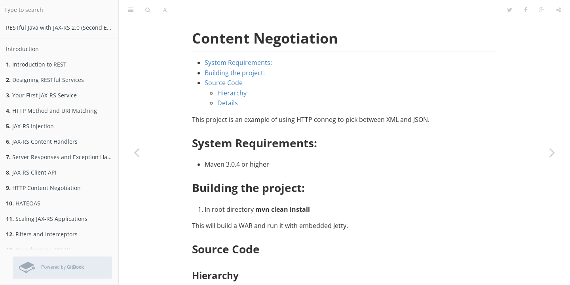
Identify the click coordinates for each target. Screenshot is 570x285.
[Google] (541, 10)
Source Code (224, 82)
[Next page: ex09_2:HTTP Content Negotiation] (552, 152)
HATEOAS (23, 203)
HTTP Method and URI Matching (51, 110)
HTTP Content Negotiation (43, 188)
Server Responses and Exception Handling (62, 157)
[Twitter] (509, 10)
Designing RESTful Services (45, 80)
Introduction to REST (36, 64)
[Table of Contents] (130, 10)
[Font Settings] (164, 10)
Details (227, 103)
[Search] (147, 10)
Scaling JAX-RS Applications (46, 218)
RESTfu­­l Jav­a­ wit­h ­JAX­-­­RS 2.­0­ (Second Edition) (62, 27)
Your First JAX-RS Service (41, 95)
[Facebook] (525, 10)
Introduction (22, 49)
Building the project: (235, 72)
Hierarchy (232, 93)
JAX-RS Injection (30, 126)
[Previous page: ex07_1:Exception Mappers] (136, 152)
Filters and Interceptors (42, 234)
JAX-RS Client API (31, 172)
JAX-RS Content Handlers (42, 141)
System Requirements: (238, 62)
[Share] (558, 10)
